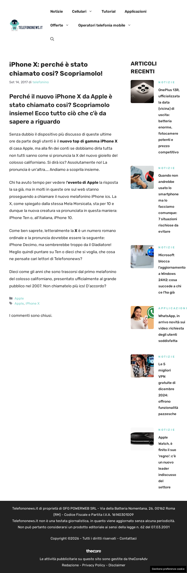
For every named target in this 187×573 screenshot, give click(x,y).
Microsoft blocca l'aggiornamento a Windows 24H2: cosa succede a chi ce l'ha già (172, 273)
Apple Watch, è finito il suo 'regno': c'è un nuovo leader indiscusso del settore (167, 462)
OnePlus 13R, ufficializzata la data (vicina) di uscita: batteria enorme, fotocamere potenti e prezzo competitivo (169, 121)
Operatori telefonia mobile (107, 25)
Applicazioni (135, 11)
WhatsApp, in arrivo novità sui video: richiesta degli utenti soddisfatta (171, 328)
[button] (52, 39)
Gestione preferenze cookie (168, 568)
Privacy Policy (93, 565)
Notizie (56, 11)
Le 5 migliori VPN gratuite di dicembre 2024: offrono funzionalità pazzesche (168, 389)
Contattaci (128, 538)
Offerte (62, 25)
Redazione (70, 565)
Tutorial (108, 11)
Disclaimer (117, 565)
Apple (19, 298)
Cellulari (84, 11)
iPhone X (32, 303)
